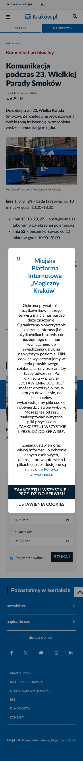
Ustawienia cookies (41, 505)
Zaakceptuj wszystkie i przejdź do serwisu (41, 492)
